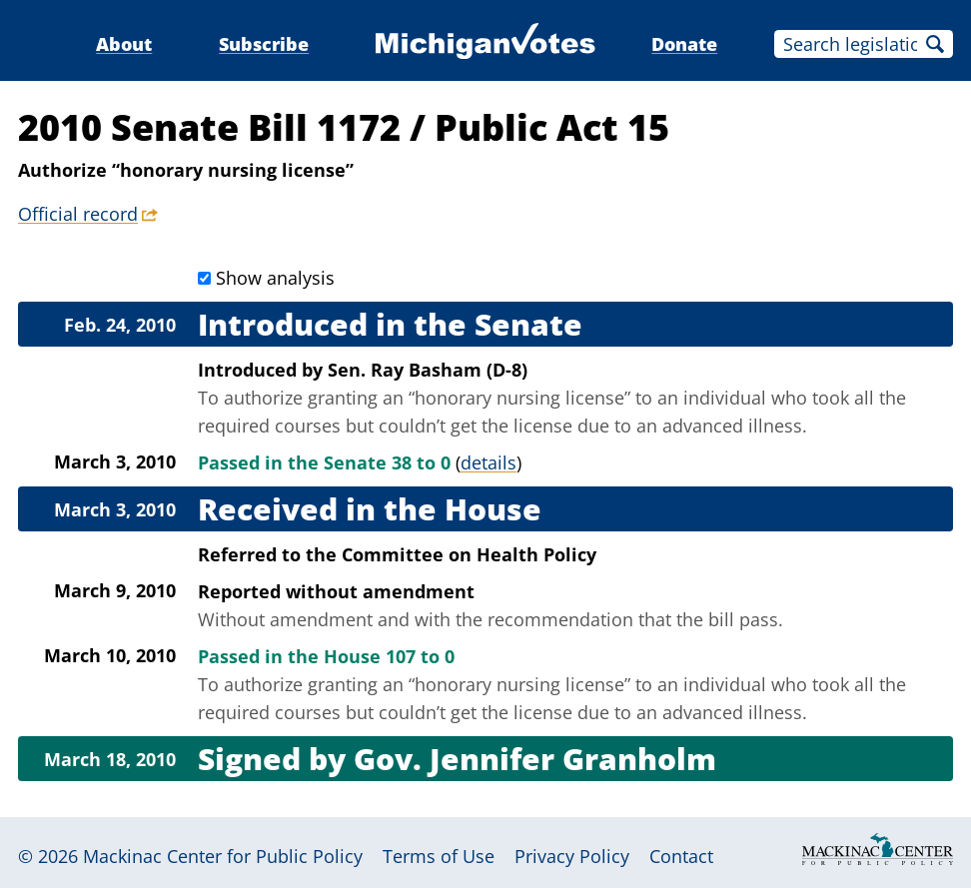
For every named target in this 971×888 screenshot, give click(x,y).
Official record (78, 214)
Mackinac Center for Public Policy (223, 856)
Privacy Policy (571, 856)
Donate (684, 44)
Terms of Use (438, 856)
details (488, 462)
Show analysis (275, 278)
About (124, 44)
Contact (681, 856)
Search (935, 44)
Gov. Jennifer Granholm (535, 758)
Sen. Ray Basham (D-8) (427, 370)
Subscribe (264, 44)
